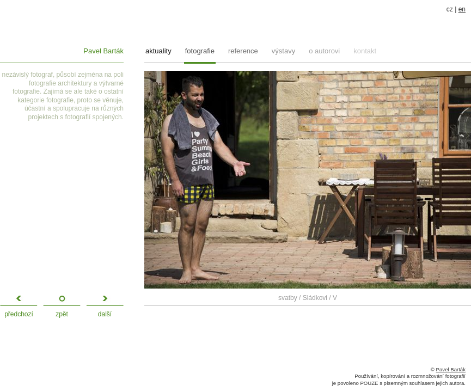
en (462, 9)
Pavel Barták (103, 51)
